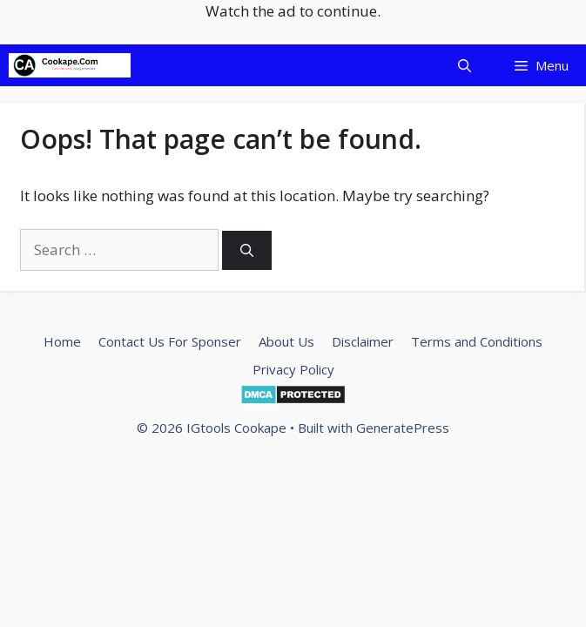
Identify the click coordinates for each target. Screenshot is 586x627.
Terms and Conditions (476, 341)
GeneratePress (402, 427)
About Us (286, 341)
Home (62, 341)
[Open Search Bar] (464, 65)
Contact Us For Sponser (169, 341)
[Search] (247, 250)
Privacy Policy (293, 369)
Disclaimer (363, 341)
